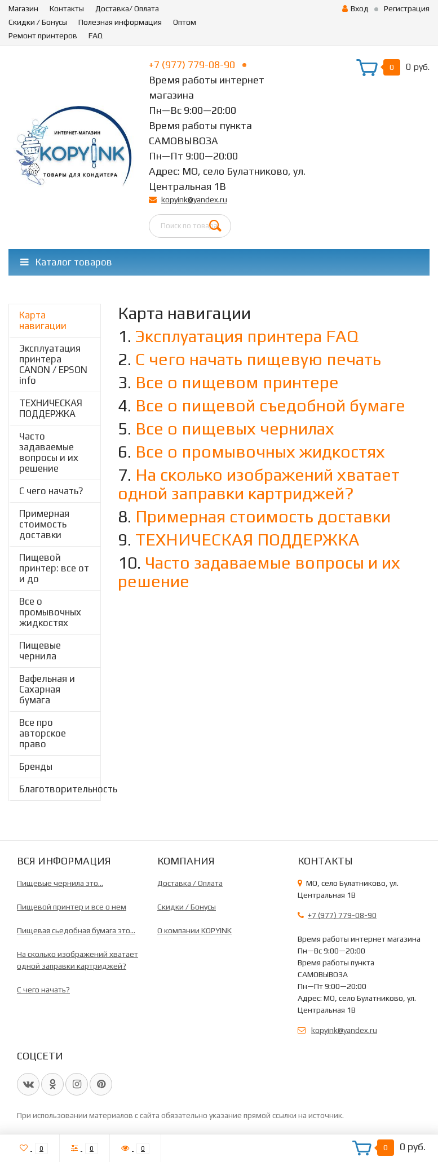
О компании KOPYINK (194, 930)
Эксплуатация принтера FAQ (246, 336)
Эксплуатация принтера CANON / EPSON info (53, 364)
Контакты (67, 8)
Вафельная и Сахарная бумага (47, 689)
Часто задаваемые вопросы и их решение (48, 452)
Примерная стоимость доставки (44, 524)
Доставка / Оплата (190, 883)
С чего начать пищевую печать (258, 359)
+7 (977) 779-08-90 (197, 64)
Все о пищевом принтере (237, 382)
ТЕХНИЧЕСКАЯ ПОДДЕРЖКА (50, 408)
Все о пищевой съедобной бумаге (270, 405)
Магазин (23, 8)
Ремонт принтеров (42, 35)
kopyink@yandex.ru (194, 199)
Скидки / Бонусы (37, 21)
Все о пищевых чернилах (234, 428)
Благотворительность (59, 789)
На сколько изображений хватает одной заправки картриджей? (259, 484)
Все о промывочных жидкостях (50, 612)
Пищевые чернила (40, 651)
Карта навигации (43, 320)
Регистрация (407, 8)
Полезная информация (120, 21)
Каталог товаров (66, 262)
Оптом (184, 21)
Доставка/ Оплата (127, 8)
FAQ (96, 35)
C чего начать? (51, 490)
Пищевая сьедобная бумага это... (76, 930)
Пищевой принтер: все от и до (54, 568)
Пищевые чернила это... (60, 883)
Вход (355, 8)
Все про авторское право (42, 733)
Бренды (35, 766)
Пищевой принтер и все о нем (71, 906)
